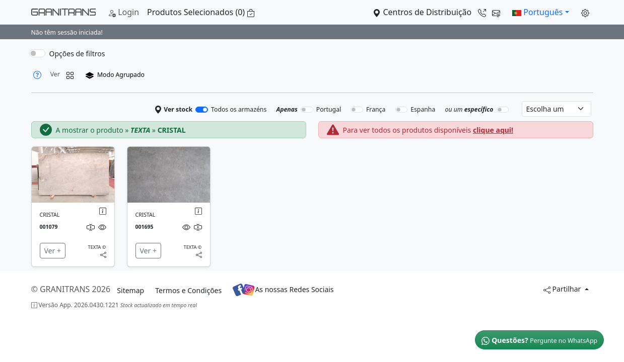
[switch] (37, 53)
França (375, 109)
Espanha (422, 109)
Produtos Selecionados (201, 12)
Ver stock (174, 109)
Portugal (328, 109)
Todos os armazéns (238, 109)
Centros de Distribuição (436, 12)
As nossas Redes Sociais (283, 290)
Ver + (52, 250)
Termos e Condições (188, 290)
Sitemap (130, 290)
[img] (73, 175)
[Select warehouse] (556, 109)
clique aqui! (493, 130)
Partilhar (563, 289)
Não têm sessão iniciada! (67, 32)
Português (537, 12)
